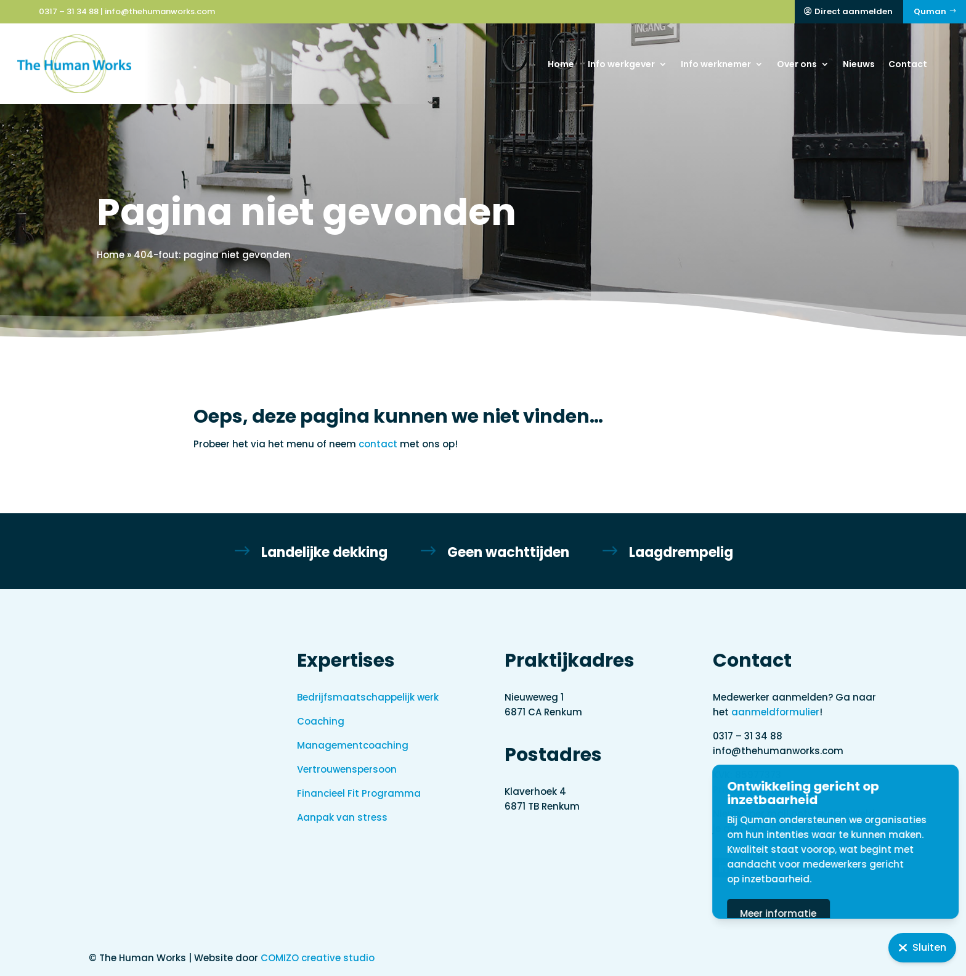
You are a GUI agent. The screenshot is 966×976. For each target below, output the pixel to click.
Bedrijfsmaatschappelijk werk (368, 697)
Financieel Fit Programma (359, 793)
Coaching (320, 721)
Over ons (797, 64)
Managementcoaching (352, 745)
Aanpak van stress (342, 817)
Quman (930, 11)
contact (378, 443)
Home (561, 64)
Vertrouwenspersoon (347, 769)
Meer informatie (833, 913)
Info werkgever (621, 64)
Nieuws (859, 64)
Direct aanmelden (853, 11)
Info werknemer (716, 64)
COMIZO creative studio (318, 957)
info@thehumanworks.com (160, 11)
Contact (907, 64)
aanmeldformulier (775, 712)
